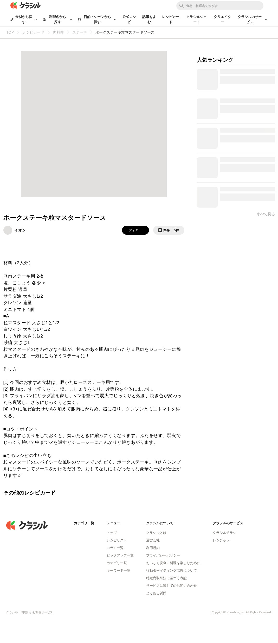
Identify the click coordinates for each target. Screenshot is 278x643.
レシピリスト (117, 540)
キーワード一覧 (118, 570)
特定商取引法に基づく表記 (166, 578)
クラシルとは (156, 533)
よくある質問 (156, 593)
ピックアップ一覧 (120, 555)
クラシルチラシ (224, 533)
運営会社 (153, 540)
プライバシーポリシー (163, 555)
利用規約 (153, 548)
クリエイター (222, 19)
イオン (20, 230)
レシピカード (170, 19)
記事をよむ (149, 19)
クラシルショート (196, 19)
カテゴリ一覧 (117, 563)
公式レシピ (129, 19)
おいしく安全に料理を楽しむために (173, 563)
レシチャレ (221, 540)
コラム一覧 (115, 548)
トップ (112, 533)
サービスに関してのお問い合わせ (171, 586)
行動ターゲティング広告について (171, 570)
